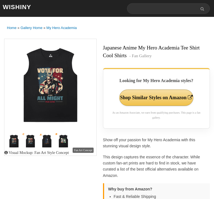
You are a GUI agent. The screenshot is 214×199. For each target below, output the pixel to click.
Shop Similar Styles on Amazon (156, 97)
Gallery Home (31, 28)
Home (12, 28)
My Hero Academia (61, 28)
